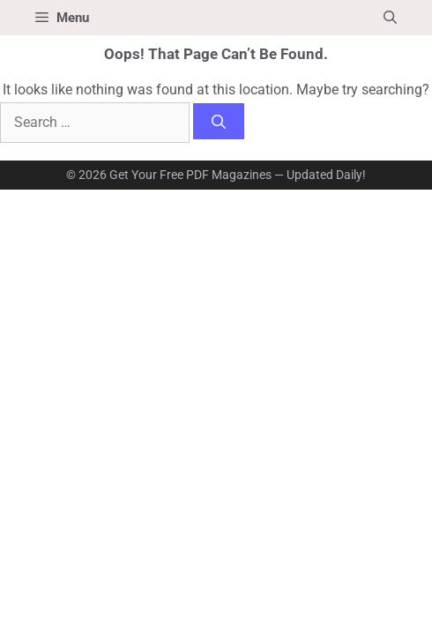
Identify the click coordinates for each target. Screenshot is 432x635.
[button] (390, 17)
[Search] (218, 121)
